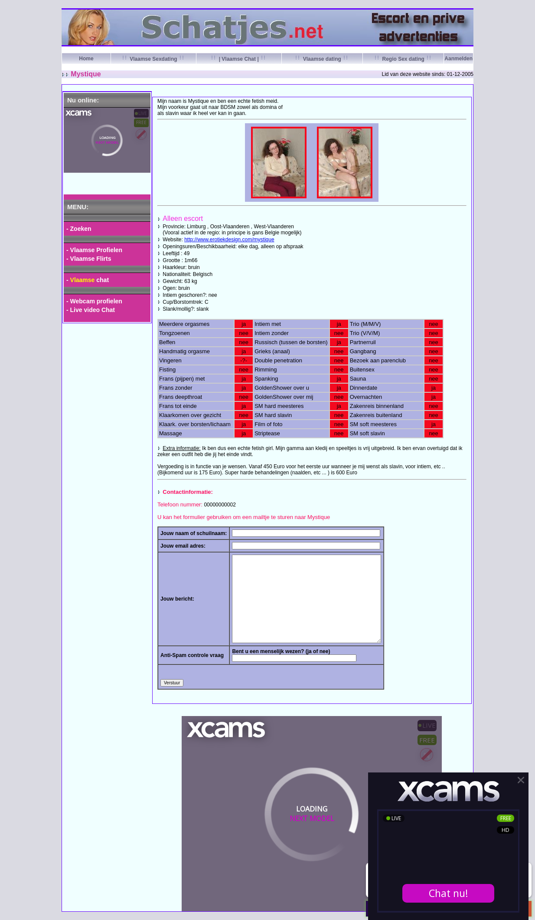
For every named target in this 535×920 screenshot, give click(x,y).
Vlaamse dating (321, 59)
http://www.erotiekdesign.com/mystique (229, 240)
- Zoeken (78, 228)
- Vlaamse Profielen (94, 249)
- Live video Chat (90, 309)
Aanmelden (458, 59)
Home (86, 59)
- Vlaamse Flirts (88, 258)
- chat (87, 279)
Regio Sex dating (403, 59)
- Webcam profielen (94, 301)
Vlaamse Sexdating (153, 59)
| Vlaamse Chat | (238, 59)
